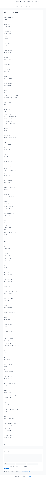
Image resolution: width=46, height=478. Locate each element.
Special (32, 1)
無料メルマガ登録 (18, 6)
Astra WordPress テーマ (30, 476)
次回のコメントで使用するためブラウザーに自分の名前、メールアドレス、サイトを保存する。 (17, 466)
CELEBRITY (21, 1)
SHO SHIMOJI (28, 1)
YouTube (35, 1)
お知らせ (38, 1)
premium (24, 1)
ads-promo (17, 1)
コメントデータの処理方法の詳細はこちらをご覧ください (25, 471)
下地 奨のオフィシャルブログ (9, 4)
